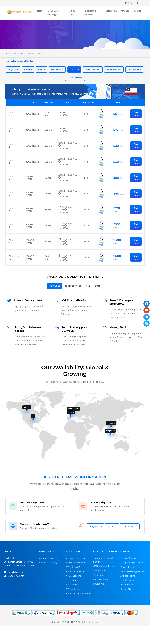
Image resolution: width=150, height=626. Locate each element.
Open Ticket (129, 526)
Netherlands (57, 69)
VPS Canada (72, 580)
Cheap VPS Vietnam (76, 558)
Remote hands (100, 579)
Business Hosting (48, 562)
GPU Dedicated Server (104, 566)
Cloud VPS (18, 53)
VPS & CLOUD (72, 12)
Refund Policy (127, 584)
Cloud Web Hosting (53, 12)
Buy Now (136, 113)
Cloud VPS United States (78, 593)
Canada (28, 69)
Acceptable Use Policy (131, 562)
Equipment (99, 583)
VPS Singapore (73, 575)
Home (40, 10)
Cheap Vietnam (92, 69)
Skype (112, 526)
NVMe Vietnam (113, 69)
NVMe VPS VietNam (76, 562)
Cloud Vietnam (75, 78)
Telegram (95, 526)
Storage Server (100, 570)
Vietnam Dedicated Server (103, 560)
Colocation (111, 10)
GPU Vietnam (134, 69)
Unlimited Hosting (48, 558)
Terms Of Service (129, 558)
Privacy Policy (127, 566)
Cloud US (74, 69)
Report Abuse (127, 588)
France (41, 69)
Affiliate (125, 10)
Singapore (13, 69)
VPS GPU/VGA (73, 566)
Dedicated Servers (90, 12)
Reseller (137, 10)
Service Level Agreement (132, 571)
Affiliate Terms (127, 575)
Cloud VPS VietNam (76, 571)
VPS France (71, 584)
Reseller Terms (127, 580)
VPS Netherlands (74, 588)
